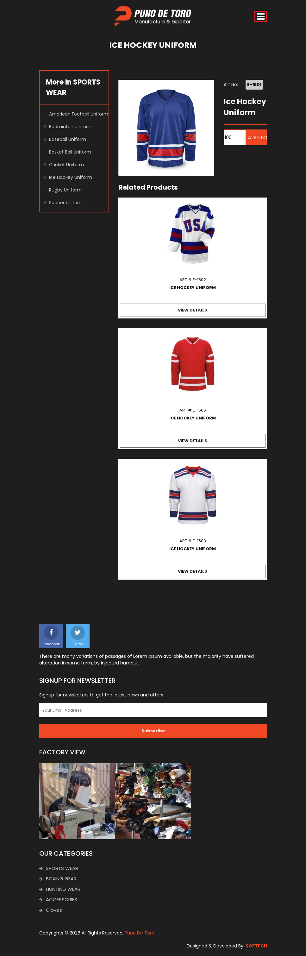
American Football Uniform (78, 114)
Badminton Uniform (70, 127)
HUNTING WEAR (59, 889)
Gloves (50, 910)
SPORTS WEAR (58, 868)
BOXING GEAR (58, 879)
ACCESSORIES (58, 899)
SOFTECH (256, 946)
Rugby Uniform (65, 190)
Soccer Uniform (66, 203)
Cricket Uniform (66, 165)
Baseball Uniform (67, 139)
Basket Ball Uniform (70, 152)
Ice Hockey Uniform (70, 177)
